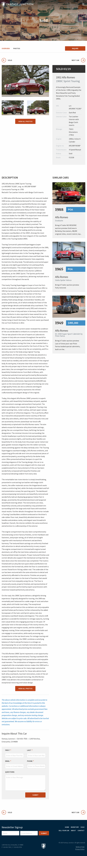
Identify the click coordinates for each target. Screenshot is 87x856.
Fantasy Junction (17, 4)
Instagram (77, 836)
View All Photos (25, 121)
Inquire (75, 48)
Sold (7, 60)
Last (29, 750)
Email (7, 761)
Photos (16, 48)
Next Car (78, 60)
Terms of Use (80, 847)
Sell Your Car (64, 830)
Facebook (83, 836)
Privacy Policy (79, 849)
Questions (9, 772)
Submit (35, 795)
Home (67, 827)
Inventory (75, 827)
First (7, 750)
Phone (29, 761)
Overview (6, 48)
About (73, 830)
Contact (81, 830)
